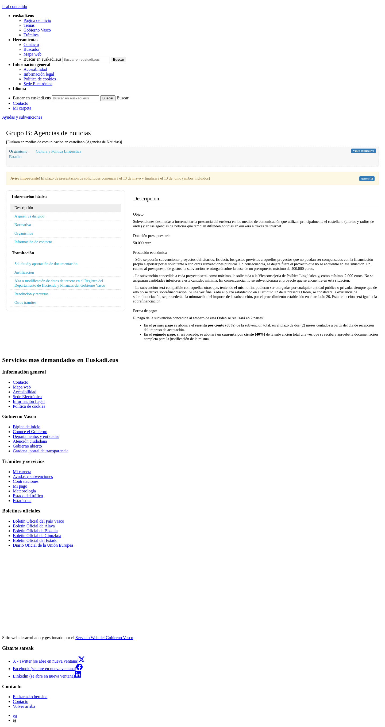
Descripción (23, 207)
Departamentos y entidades (36, 436)
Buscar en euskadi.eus (42, 59)
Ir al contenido (14, 6)
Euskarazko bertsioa (30, 696)
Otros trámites (25, 302)
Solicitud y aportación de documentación (46, 264)
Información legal (39, 74)
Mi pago (20, 486)
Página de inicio (37, 20)
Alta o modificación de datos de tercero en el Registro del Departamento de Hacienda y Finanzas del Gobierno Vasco (59, 283)
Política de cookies (40, 79)
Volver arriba (24, 706)
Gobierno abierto (27, 446)
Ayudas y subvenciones (22, 117)
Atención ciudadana (30, 441)
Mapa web (32, 54)
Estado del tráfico (28, 495)
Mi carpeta (22, 108)
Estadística (22, 500)
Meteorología (24, 491)
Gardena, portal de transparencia (40, 451)
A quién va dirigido (29, 216)
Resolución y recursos (31, 294)
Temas (29, 25)
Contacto (31, 44)
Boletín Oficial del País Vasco (38, 521)
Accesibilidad (35, 69)
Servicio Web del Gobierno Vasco (104, 637)
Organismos (23, 233)
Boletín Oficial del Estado (35, 540)
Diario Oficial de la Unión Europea (43, 545)
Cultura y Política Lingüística (58, 151)
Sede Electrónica (38, 83)
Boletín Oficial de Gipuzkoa (37, 535)
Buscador (32, 49)
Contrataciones (25, 481)
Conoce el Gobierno (30, 431)
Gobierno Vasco (37, 30)
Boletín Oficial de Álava (34, 526)
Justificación (24, 272)
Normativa (22, 225)
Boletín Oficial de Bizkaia (35, 530)
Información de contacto (33, 242)
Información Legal (29, 401)
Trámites (31, 35)
